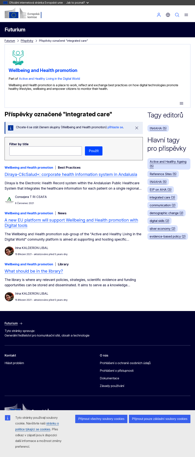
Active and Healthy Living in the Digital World (49, 79)
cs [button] (168, 15)
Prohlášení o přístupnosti (116, 370)
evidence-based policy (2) (168, 236)
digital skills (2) (159, 221)
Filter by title (19, 144)
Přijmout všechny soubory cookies (101, 418)
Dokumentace (109, 378)
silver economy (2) (162, 228)
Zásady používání (112, 386)
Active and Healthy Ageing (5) (168, 164)
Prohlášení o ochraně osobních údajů (125, 363)
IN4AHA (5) (158, 128)
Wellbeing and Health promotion (43, 70)
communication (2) (163, 205)
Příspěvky (27, 40)
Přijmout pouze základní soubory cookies (159, 418)
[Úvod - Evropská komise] (28, 13)
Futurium (15, 29)
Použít (94, 151)
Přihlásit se (159, 15)
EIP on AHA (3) (161, 189)
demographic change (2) (166, 213)
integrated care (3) (162, 197)
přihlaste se (115, 127)
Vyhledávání (177, 15)
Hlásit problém (14, 363)
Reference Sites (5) (163, 174)
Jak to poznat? (77, 2)
